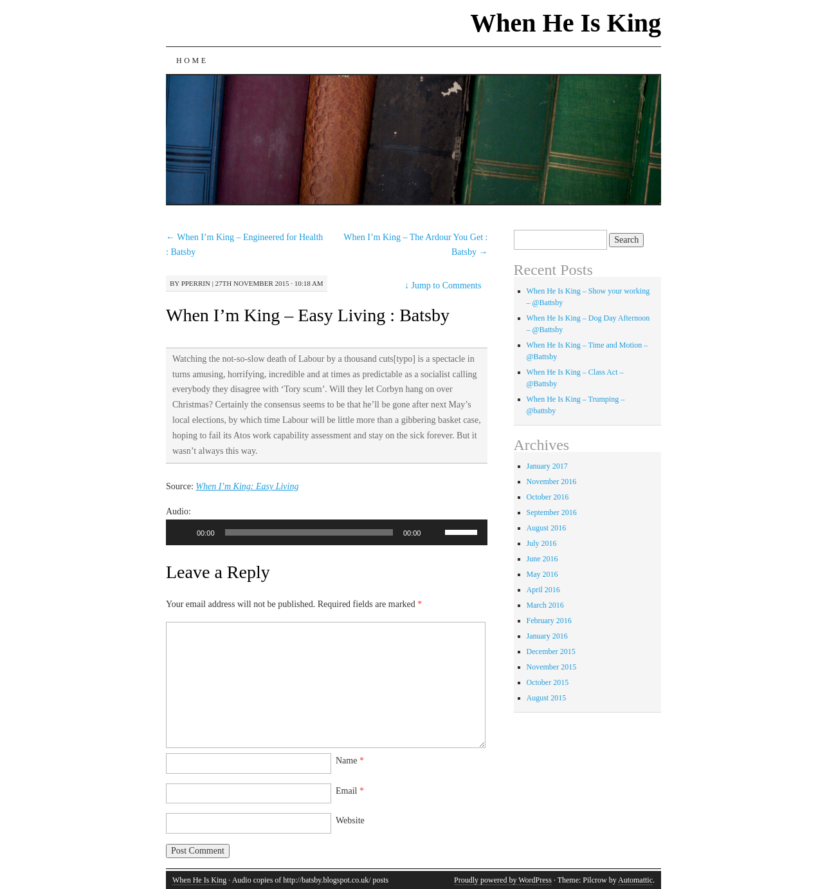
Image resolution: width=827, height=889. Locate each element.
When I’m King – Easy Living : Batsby (308, 315)
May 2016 (542, 574)
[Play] (182, 532)
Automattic (635, 879)
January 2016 (547, 636)
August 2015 (547, 697)
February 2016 (549, 620)
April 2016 (543, 589)
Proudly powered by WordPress (503, 879)
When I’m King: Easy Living (246, 486)
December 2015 (551, 651)
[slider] (309, 532)
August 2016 (547, 527)
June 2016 (542, 558)
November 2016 (552, 481)
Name (350, 760)
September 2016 (552, 512)
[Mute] (434, 532)
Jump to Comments (442, 285)
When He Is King (565, 22)
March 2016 (545, 605)
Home (192, 60)
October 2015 (548, 682)
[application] (326, 532)
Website (350, 820)
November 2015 (552, 666)
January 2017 (547, 466)
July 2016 (542, 543)
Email (350, 791)
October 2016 (548, 496)
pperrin (195, 283)
